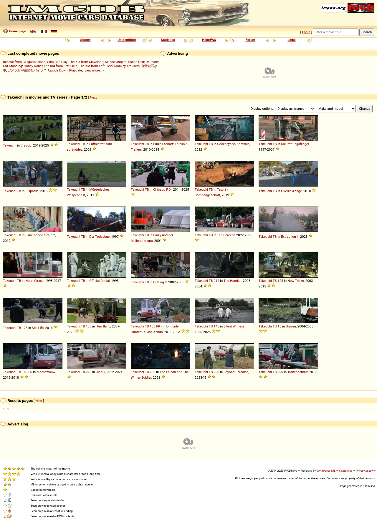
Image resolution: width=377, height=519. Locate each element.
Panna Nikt (136, 62)
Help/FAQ (209, 40)
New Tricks (295, 281)
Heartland (103, 326)
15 (279, 326)
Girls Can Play (57, 62)
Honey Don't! (33, 66)
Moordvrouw (46, 372)
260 (152, 372)
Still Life (38, 328)
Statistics (168, 40)
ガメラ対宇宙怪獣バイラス (27, 70)
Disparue (32, 191)
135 (88, 326)
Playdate (75, 70)
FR (158, 326)
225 (88, 372)
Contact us (345, 470)
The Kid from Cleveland (86, 62)
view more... (93, 70)
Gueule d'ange (291, 191)
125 (280, 281)
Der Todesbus (99, 236)
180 (24, 372)
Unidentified (127, 40)
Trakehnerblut (297, 372)
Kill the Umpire (115, 62)
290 (216, 372)
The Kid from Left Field (60, 66)
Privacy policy (364, 470)
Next (93, 97)
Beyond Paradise (236, 372)
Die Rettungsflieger (295, 144)
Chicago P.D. (162, 189)
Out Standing (12, 66)
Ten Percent (226, 235)
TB (83, 144)
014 (216, 281)
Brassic (26, 145)
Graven (291, 326)
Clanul (100, 372)
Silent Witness (234, 326)
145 (216, 326)
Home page (17, 31)
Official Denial (99, 281)
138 (152, 326)
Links (291, 40)
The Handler (233, 281)
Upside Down (57, 70)
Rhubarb (152, 62)
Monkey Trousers (127, 66)
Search (85, 40)
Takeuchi (9, 145)
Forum (250, 40)
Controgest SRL (325, 470)
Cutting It (160, 282)
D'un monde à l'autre (40, 235)
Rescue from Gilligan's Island (24, 62)
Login (306, 32)
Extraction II (290, 236)
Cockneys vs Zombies (233, 144)
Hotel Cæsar (34, 281)
